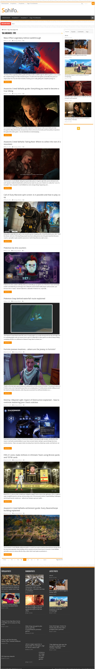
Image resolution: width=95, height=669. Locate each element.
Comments (80, 31)
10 (11, 556)
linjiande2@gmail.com (88, 666)
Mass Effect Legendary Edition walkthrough (22, 38)
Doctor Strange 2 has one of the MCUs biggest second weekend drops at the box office (34, 605)
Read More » (8, 81)
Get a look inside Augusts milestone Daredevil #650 (9, 602)
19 (21, 556)
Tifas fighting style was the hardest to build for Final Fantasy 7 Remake (58, 643)
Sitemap (64, 666)
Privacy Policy (70, 666)
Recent (67, 31)
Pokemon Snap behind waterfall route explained (24, 297)
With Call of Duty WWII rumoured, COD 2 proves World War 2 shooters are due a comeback (35, 585)
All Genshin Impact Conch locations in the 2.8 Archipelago (57, 606)
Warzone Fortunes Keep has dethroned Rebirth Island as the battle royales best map (10, 584)
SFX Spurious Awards (8, 653)
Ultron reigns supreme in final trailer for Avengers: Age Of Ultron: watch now (34, 642)
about (13, 23)
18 (18, 556)
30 (37, 556)
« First (4, 556)
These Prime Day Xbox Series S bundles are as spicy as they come (10, 619)
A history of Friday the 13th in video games (42, 653)
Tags (87, 31)
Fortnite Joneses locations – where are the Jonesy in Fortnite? (30, 347)
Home (4, 29)
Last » (45, 556)
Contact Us (77, 666)
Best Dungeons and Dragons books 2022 (76, 55)
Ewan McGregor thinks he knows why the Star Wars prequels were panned (57, 624)
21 (28, 556)
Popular (73, 31)
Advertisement (5, 3)
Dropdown (13, 3)
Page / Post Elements (32, 3)
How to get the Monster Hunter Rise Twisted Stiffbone (11, 637)
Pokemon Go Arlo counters (15, 247)
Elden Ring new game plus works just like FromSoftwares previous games (33, 625)
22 (31, 556)
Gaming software (17, 40)
